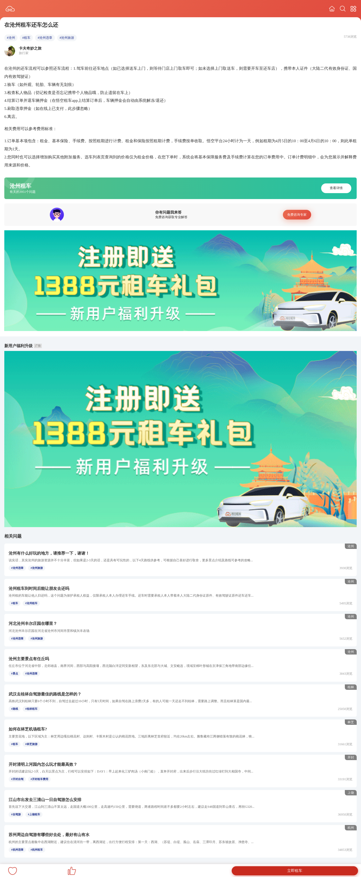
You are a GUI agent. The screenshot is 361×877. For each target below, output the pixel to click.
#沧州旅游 (67, 38)
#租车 (26, 38)
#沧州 (11, 38)
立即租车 (294, 871)
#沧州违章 (45, 38)
